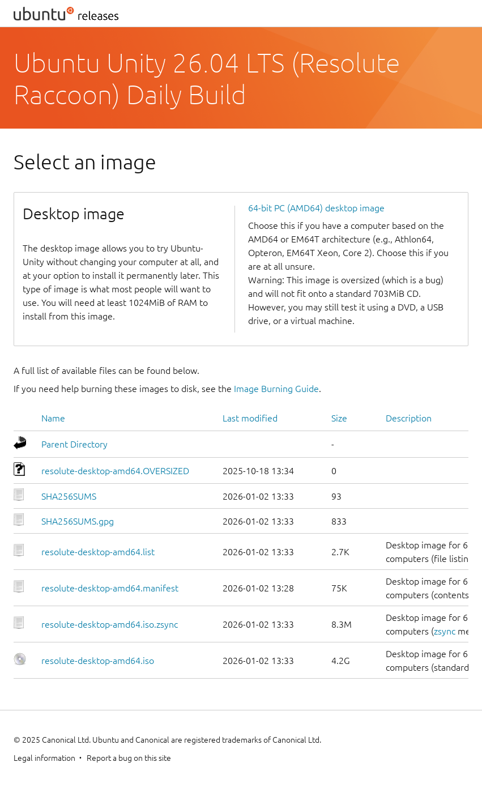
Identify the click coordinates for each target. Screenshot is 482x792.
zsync (444, 631)
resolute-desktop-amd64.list (98, 552)
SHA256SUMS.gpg (77, 521)
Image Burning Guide (276, 389)
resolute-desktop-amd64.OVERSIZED (115, 471)
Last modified (250, 418)
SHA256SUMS (68, 496)
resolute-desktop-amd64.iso (97, 660)
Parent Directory (74, 444)
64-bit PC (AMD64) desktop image (316, 208)
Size (339, 418)
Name (53, 418)
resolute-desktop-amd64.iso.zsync (109, 624)
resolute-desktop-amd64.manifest (109, 588)
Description (409, 418)
